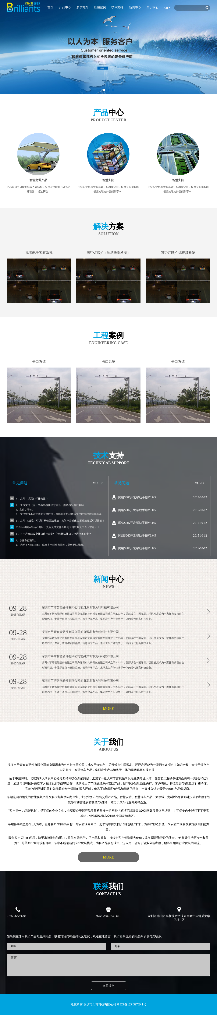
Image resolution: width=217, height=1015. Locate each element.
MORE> (98, 483)
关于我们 (152, 7)
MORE (108, 708)
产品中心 (65, 7)
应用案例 (100, 7)
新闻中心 (135, 7)
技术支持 (117, 7)
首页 (50, 7)
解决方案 (82, 7)
